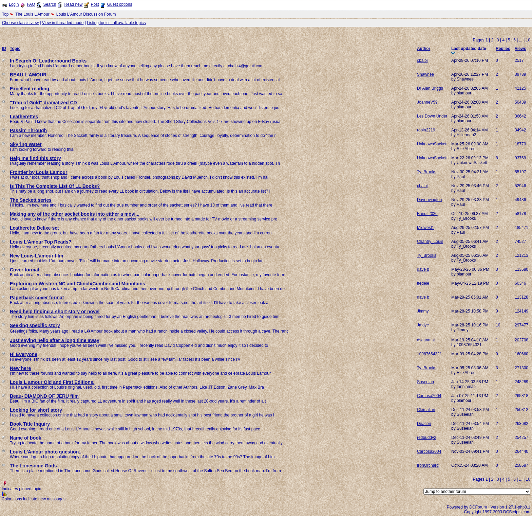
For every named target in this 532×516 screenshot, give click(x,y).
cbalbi (422, 60)
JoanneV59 (427, 102)
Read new (73, 4)
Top (5, 14)
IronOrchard (428, 465)
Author (423, 48)
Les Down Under (432, 116)
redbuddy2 (426, 437)
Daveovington (429, 199)
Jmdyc (423, 325)
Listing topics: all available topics (116, 22)
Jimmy (423, 311)
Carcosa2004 (429, 395)
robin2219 (426, 130)
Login (14, 4)
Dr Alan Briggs (430, 88)
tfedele (423, 283)
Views (520, 48)
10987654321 (429, 354)
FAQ (31, 4)
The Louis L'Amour (32, 14)
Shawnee (425, 74)
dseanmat (426, 340)
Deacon (424, 423)
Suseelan (425, 381)
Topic (15, 48)
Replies (503, 48)
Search (49, 4)
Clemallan (426, 409)
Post (95, 4)
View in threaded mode (63, 22)
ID (4, 48)
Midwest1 (425, 227)
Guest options (119, 4)
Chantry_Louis (430, 241)
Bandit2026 (427, 213)
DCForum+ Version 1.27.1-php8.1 (499, 507)
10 (528, 40)
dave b (423, 269)
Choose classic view (20, 22)
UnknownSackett (432, 144)
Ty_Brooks (426, 172)
